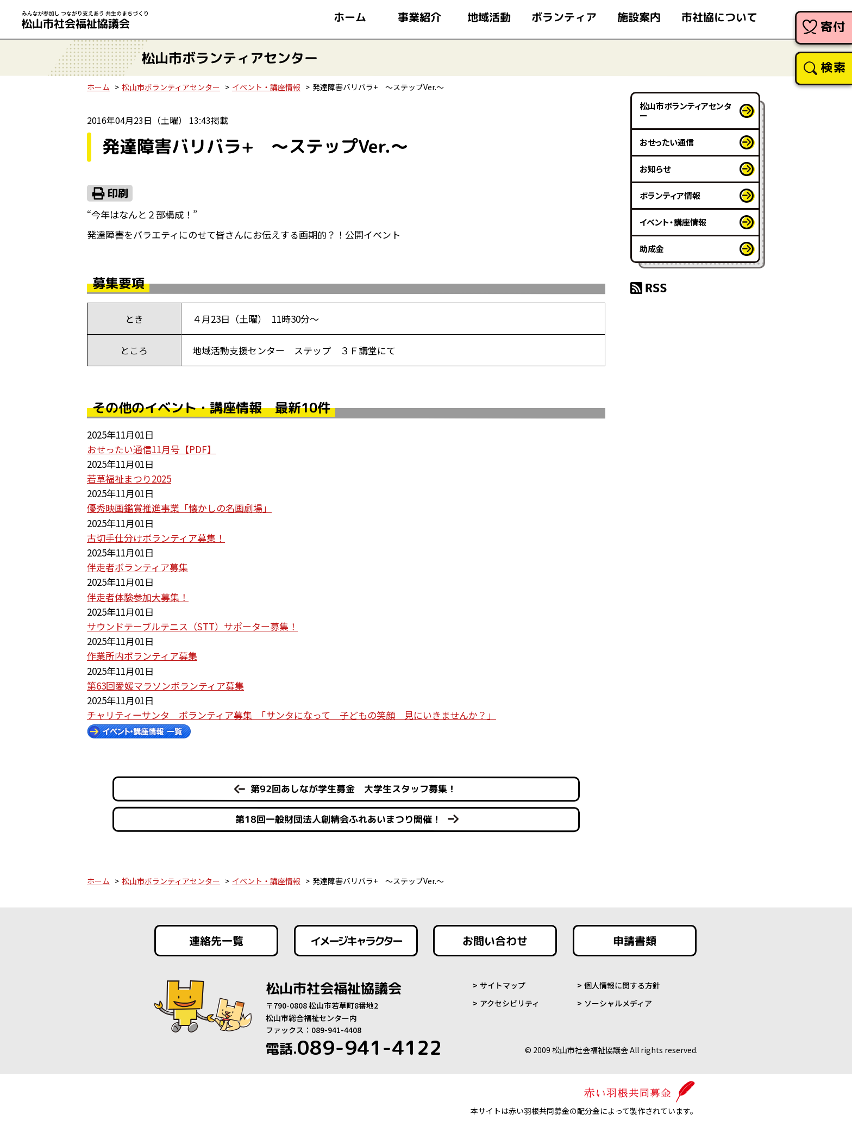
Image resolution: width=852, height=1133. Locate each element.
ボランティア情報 (670, 195)
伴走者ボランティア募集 (137, 567)
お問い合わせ (495, 940)
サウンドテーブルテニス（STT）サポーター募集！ (192, 626)
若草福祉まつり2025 (129, 478)
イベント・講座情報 (266, 87)
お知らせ (655, 168)
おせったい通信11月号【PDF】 (151, 449)
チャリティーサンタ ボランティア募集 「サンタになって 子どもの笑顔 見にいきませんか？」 (291, 715)
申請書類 (634, 940)
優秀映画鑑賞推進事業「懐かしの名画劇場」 (179, 508)
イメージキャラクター (356, 940)
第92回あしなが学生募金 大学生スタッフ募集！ (353, 789)
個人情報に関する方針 (622, 985)
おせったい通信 (667, 142)
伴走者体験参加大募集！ (138, 597)
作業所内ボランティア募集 (142, 655)
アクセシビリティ (510, 1003)
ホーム (98, 87)
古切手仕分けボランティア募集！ (156, 537)
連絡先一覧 (216, 940)
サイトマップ (502, 985)
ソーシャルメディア (618, 1003)
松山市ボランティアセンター (171, 87)
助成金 (652, 248)
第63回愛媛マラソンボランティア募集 (165, 685)
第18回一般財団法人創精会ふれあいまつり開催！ (338, 819)
